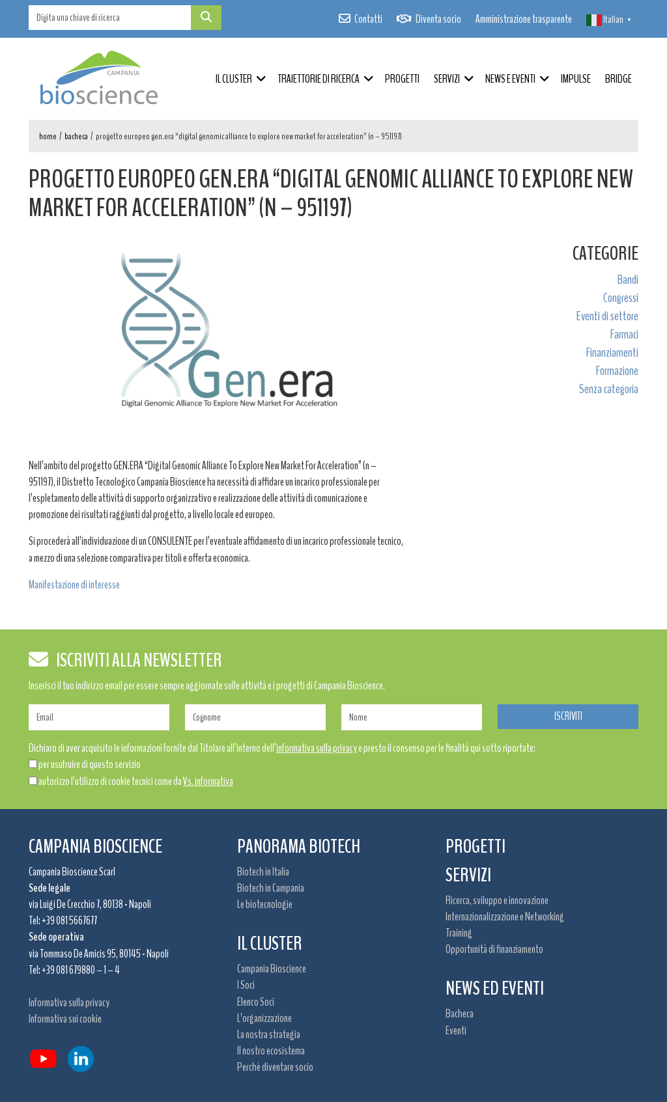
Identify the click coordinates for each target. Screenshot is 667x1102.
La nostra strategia (268, 1034)
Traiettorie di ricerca (318, 79)
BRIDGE (618, 79)
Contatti (368, 19)
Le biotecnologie (264, 904)
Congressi (620, 298)
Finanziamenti (612, 352)
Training (459, 933)
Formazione (617, 370)
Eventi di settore (607, 316)
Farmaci (624, 334)
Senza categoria (608, 389)
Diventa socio (438, 19)
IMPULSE (576, 79)
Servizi (447, 79)
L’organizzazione (264, 1018)
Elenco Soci (255, 1002)
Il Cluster (234, 79)
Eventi (456, 1030)
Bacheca (76, 136)
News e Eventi (510, 79)
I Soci (246, 985)
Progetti (402, 79)
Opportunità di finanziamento (494, 949)
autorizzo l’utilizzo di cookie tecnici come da (135, 781)
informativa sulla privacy (316, 748)
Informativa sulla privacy (69, 1002)
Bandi (627, 279)
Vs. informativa (208, 781)
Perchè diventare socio (275, 1067)
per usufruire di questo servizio (89, 764)
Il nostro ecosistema (271, 1050)
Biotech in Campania (270, 888)
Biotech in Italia (263, 871)
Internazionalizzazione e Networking (505, 916)
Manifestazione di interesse (74, 584)
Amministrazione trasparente (523, 19)
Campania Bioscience (271, 968)
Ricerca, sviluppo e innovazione (497, 900)
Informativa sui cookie (65, 1018)
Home (48, 136)
